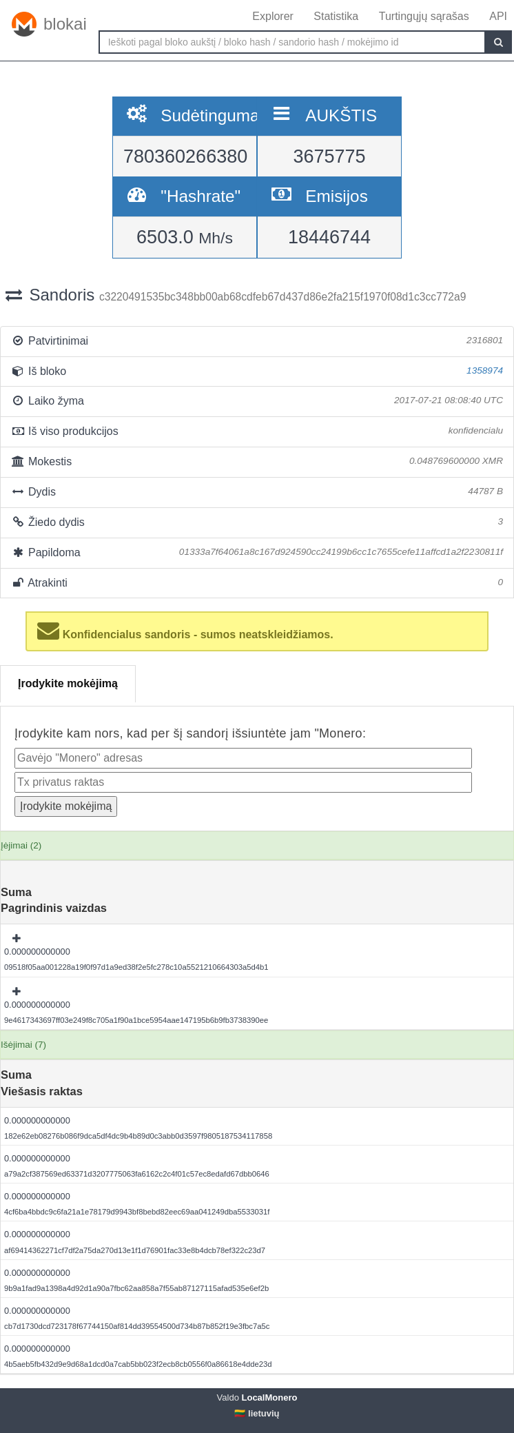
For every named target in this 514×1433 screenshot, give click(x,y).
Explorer (273, 16)
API (498, 16)
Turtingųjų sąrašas (424, 16)
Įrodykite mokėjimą (68, 683)
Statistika (335, 16)
